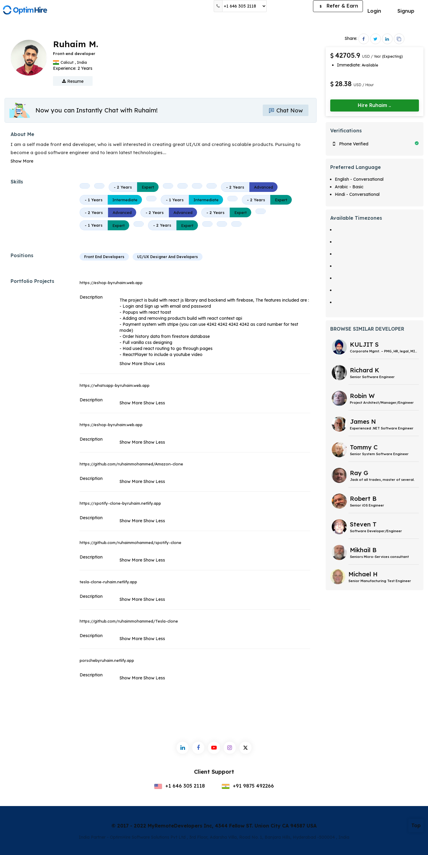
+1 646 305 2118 (179, 786)
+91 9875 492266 (248, 786)
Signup (405, 11)
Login (374, 11)
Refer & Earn (338, 6)
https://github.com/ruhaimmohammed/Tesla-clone (129, 621)
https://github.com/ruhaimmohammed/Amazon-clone (131, 464)
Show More (22, 161)
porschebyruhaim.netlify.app (107, 660)
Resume (73, 81)
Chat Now (285, 110)
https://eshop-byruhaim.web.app (111, 282)
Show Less (154, 363)
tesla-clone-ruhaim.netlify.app (108, 581)
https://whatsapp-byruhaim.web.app (115, 385)
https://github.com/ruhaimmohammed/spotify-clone (130, 542)
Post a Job (289, 6)
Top (416, 825)
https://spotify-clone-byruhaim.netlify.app (120, 503)
